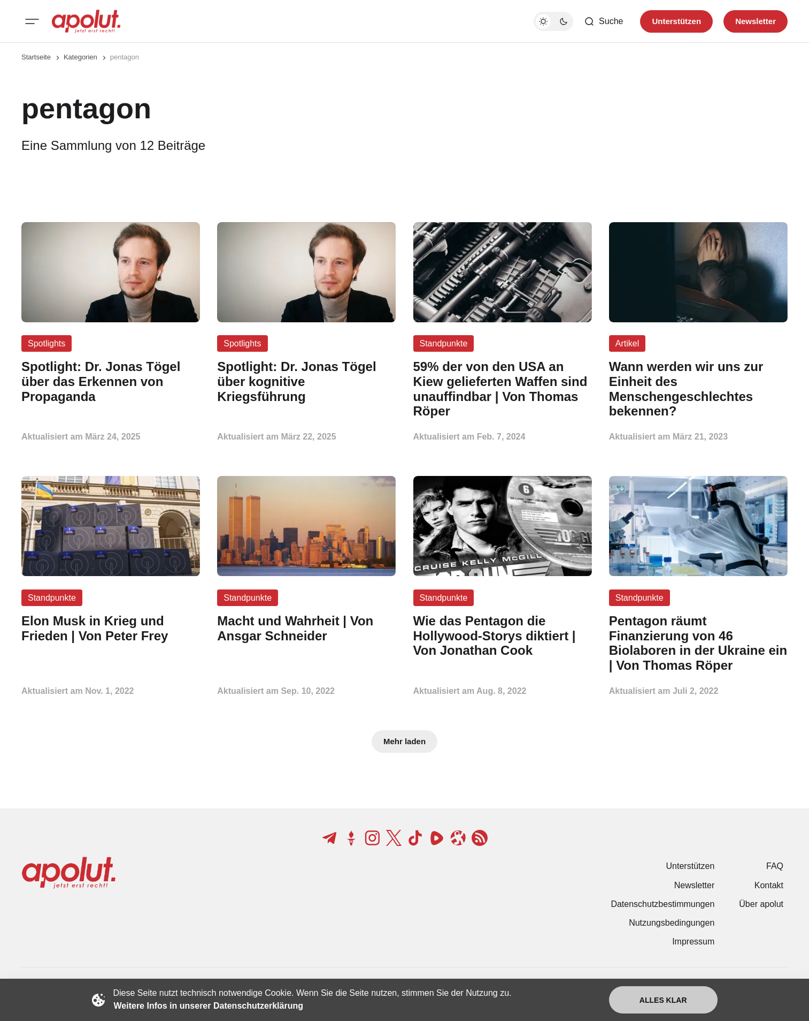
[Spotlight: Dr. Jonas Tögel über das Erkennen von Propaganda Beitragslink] (110, 381)
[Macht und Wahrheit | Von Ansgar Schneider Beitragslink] (306, 629)
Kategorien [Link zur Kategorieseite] (80, 57)
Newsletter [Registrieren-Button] (755, 21)
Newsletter (694, 885)
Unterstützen (690, 866)
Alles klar (663, 1000)
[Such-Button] (603, 21)
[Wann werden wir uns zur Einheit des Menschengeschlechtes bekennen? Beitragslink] (698, 389)
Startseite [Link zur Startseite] (36, 57)
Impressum (693, 941)
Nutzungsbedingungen (671, 922)
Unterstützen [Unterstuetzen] (676, 21)
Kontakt (768, 885)
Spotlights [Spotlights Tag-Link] (46, 343)
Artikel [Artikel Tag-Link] (627, 343)
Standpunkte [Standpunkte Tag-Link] (444, 343)
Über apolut (761, 904)
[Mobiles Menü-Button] (32, 21)
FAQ (774, 866)
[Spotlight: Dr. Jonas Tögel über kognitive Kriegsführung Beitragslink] (306, 381)
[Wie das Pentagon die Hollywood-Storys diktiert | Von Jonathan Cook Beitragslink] (502, 636)
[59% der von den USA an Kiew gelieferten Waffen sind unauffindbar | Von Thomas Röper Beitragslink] (502, 389)
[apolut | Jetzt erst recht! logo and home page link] (86, 21)
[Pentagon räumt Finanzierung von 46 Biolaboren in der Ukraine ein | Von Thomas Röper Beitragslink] (698, 643)
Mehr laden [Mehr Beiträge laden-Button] (404, 741)
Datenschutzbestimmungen (662, 904)
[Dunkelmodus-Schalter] (553, 21)
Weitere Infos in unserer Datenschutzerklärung (208, 1005)
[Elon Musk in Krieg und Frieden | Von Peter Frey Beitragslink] (110, 629)
